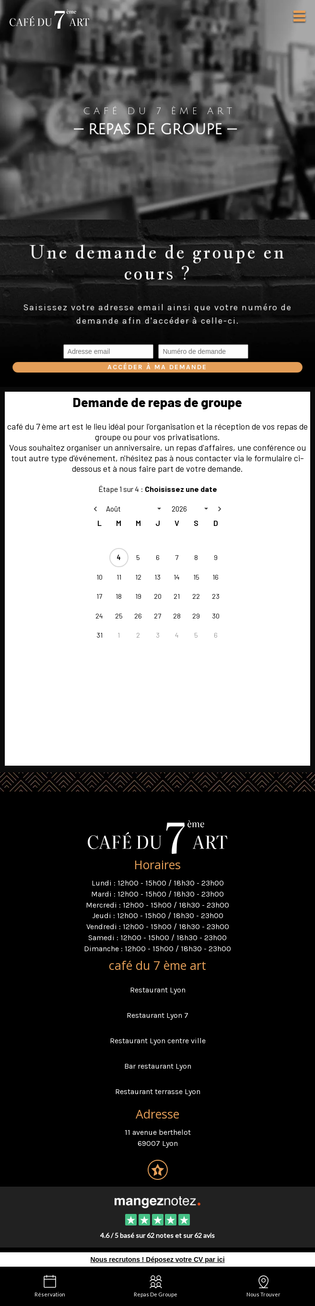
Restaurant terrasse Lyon (157, 1091)
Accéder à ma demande (157, 367)
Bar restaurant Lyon (157, 1066)
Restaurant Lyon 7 (157, 1015)
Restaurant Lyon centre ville (158, 1040)
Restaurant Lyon (158, 989)
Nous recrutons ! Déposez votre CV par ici (157, 1259)
